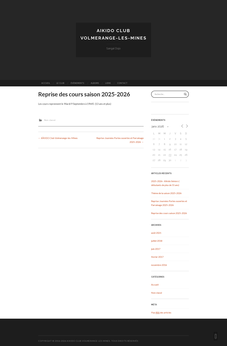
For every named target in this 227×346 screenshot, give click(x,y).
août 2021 (156, 232)
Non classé (50, 120)
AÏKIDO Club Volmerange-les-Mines (58, 138)
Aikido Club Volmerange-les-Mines (88, 341)
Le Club (60, 83)
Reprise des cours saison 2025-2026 (169, 213)
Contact (122, 83)
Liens (108, 83)
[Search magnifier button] (185, 94)
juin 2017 (155, 248)
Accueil (45, 83)
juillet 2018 (156, 240)
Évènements (77, 83)
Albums (95, 83)
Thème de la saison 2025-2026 (166, 193)
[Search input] (169, 94)
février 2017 (157, 256)
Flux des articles (161, 312)
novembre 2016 (159, 265)
